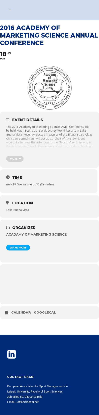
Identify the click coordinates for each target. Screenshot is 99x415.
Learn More (18, 247)
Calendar (21, 312)
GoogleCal (45, 312)
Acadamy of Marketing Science (36, 234)
